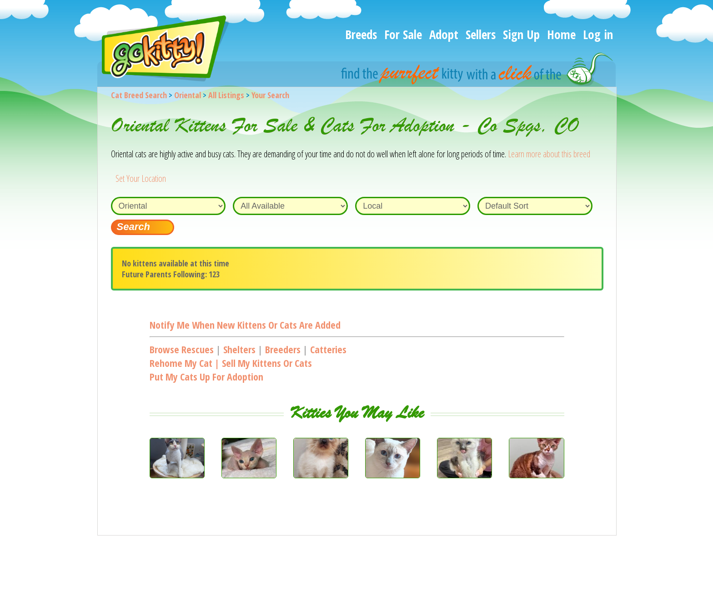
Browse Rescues (182, 349)
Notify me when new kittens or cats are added (245, 324)
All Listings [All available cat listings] (226, 95)
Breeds (361, 34)
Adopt (443, 34)
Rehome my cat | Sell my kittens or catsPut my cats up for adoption (231, 369)
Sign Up (521, 34)
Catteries (328, 349)
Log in (598, 34)
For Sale (403, 34)
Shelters (239, 349)
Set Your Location (140, 178)
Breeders (283, 349)
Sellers (481, 34)
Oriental (187, 95)
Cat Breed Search (139, 95)
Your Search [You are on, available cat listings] (270, 95)
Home (561, 34)
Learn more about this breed (549, 154)
